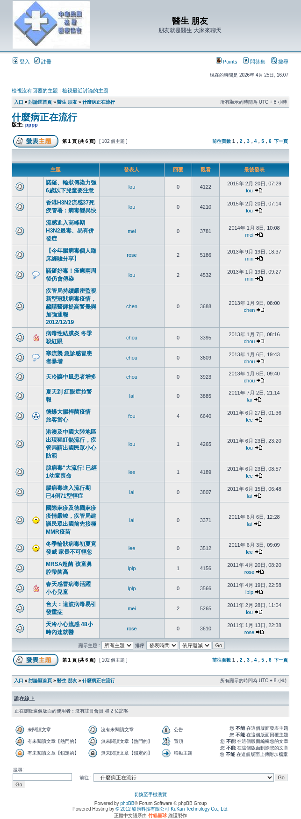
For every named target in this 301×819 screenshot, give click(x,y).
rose (131, 255)
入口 (18, 102)
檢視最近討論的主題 (85, 90)
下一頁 (281, 141)
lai (131, 396)
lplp (132, 568)
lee (249, 420)
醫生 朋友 (67, 102)
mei (132, 231)
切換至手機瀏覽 (150, 794)
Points (226, 61)
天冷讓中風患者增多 (71, 377)
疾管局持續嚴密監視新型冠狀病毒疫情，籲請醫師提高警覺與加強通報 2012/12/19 (71, 306)
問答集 (254, 61)
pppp (31, 124)
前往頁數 (221, 141)
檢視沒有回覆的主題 (35, 90)
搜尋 (279, 61)
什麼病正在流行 (98, 102)
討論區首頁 (40, 102)
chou (131, 337)
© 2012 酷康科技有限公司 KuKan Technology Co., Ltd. (172, 809)
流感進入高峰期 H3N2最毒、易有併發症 (70, 230)
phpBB (127, 803)
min (249, 258)
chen (131, 306)
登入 (21, 61)
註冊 (42, 61)
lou (132, 187)
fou (131, 416)
